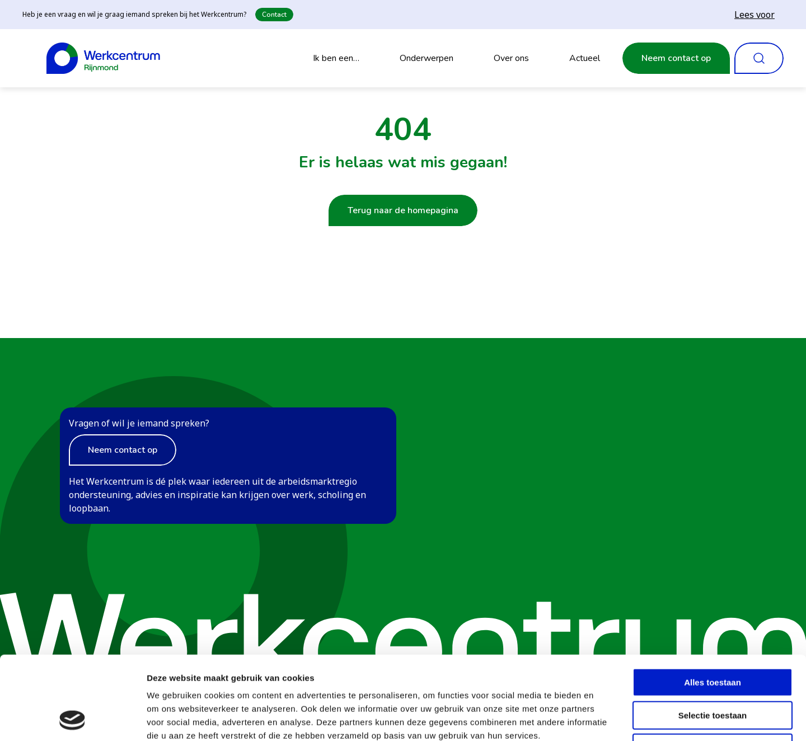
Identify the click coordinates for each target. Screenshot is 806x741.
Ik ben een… (336, 58)
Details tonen (604, 719)
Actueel (584, 58)
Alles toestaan (712, 604)
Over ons (511, 58)
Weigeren (712, 669)
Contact (274, 14)
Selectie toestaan (712, 637)
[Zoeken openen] (759, 58)
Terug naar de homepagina (403, 210)
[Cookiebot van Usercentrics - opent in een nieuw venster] (72, 719)
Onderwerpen (426, 58)
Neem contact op (676, 58)
